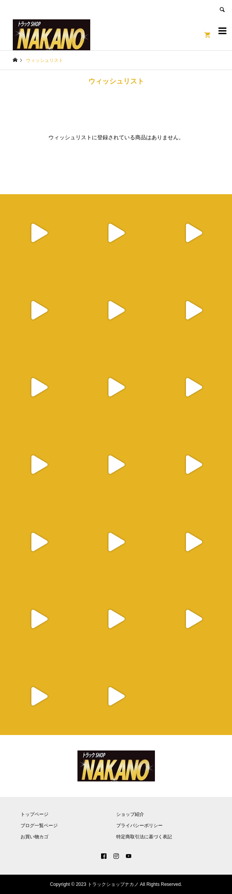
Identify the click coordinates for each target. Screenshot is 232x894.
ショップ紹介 (130, 814)
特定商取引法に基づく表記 (144, 836)
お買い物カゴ (34, 836)
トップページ (34, 814)
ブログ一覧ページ (39, 825)
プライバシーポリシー (139, 825)
